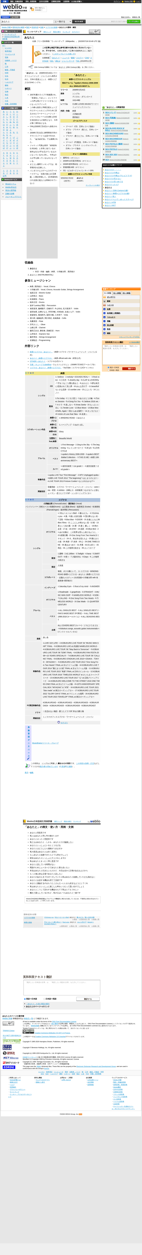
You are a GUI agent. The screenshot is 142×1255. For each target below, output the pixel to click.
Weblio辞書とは (15, 1080)
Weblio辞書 (35, 1026)
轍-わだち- (84, 513)
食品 (6, 95)
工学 (6, 67)
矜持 (108, 329)
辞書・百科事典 (11, 104)
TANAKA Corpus (8, 1031)
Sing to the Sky (83, 445)
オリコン (75, 158)
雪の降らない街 (91, 516)
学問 (6, 73)
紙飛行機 (64, 535)
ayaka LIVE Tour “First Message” (62, 475)
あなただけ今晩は (112, 173)
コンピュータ (10, 54)
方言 (6, 101)
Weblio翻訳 (117, 1087)
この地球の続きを (73, 548)
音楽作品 (35, 27)
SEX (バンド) (110, 112)
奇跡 (67, 542)
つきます (57, 848)
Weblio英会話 (10, 187)
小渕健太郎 (76, 114)
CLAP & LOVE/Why (91, 380)
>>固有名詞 (63, 926)
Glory (61, 431)
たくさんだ (56, 883)
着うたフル (79, 136)
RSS (80, 1114)
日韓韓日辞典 (56, 1)
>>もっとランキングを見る (129, 337)
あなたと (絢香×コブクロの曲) (117, 193)
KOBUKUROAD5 (57, 706)
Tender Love (68, 408)
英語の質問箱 (10, 190)
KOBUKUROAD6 (73, 706)
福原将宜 (80, 507)
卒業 (81, 545)
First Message (68, 445)
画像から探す (40, 1082)
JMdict (38, 1066)
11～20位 (117, 293)
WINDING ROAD (67, 178)
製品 (28, 27)
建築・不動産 (10, 70)
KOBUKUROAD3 (81, 702)
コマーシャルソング (40, 110)
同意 (39, 833)
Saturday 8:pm (65, 586)
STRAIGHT (88, 592)
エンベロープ (89, 548)
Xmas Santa (81, 405)
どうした (42, 848)
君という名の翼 (64, 526)
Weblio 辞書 (128, 1)
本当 (31, 871)
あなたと (81, 418)
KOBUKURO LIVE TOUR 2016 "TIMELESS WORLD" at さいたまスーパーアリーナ (71, 674)
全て (3, 45)
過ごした (53, 886)
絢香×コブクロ (75, 79)
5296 (96, 595)
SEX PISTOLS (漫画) (114, 144)
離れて (32, 893)
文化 (6, 76)
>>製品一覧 (73, 926)
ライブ (42, 95)
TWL (78, 61)
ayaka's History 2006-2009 (86, 83)
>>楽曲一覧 (95, 919)
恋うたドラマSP (63, 493)
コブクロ (60, 487)
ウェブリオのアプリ (43, 1080)
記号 (4, 176)
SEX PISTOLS (111, 149)
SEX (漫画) (109, 123)
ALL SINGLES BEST (68, 610)
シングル (87, 79)
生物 (6, 91)
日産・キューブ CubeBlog (40, 365)
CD (76, 126)
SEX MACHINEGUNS (114, 133)
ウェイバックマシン (61, 365)
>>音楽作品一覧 (84, 919)
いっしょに (41, 845)
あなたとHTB (110, 202)
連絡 (50, 848)
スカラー (79, 58)
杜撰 (108, 309)
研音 (54, 490)
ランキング (66, 32)
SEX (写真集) (110, 118)
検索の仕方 (14, 1082)
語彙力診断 (9, 194)
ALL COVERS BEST (66, 625)
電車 (6, 57)
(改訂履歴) (54, 1024)
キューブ (53, 107)
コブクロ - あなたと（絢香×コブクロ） (46, 368)
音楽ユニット (41, 79)
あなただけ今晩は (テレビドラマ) (118, 176)
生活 (6, 79)
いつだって (65, 886)
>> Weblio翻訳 (134, 342)
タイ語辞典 (117, 1099)
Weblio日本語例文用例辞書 (39, 821)
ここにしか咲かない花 (80, 523)
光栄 (57, 880)
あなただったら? (112, 184)
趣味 (6, 85)
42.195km (70, 554)
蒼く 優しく (85, 526)
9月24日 (82, 90)
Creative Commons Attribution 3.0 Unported (50, 1036)
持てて (52, 880)
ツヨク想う (72, 398)
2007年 (67, 181)
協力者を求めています (49, 766)
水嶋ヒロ (69, 490)
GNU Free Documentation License (64, 1021)
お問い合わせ (66, 1080)
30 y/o (88, 448)
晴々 (67, 557)
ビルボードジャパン (76, 170)
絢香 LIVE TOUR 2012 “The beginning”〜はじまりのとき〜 (73, 478)
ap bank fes (40, 139)
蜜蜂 (61, 554)
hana (89, 554)
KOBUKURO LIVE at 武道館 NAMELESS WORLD (76, 646)
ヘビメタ (110, 305)
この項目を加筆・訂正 (85, 763)
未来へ (84, 414)
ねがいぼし (79, 425)
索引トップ (47, 32)
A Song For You (74, 401)
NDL (52, 61)
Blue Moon (81, 408)
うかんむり (111, 317)
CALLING (63, 598)
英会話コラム (10, 184)
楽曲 (42, 27)
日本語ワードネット (30, 1057)
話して (40, 864)
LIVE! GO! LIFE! (51, 643)
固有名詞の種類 (18, 27)
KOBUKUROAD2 (65, 702)
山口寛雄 (65, 507)
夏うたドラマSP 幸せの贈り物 (71, 711)
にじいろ (88, 389)
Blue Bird (92, 529)
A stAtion (61, 490)
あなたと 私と (110, 196)
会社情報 (90, 1082)
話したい (58, 874)
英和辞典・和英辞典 (120, 1084)
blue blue (70, 519)
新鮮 (108, 301)
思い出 (72, 886)
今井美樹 (78, 577)
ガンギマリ (111, 297)
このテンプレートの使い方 (64, 54)
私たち (32, 842)
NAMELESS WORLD (82, 595)
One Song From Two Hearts (82, 598)
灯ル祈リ (91, 545)
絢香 (74, 111)
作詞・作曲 (65, 111)
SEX (107, 160)
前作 (39, 107)
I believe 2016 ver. (91, 401)
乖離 (108, 321)
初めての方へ (125, 17)
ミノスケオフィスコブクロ (54, 717)
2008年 (75, 90)
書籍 (73, 58)
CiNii (87, 58)
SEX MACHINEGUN (113, 139)
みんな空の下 (81, 386)
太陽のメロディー (66, 577)
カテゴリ (64, 723)
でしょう (64, 855)
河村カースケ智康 (46, 507)
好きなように (75, 883)
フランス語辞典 (118, 1094)
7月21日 (39, 133)
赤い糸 (45, 637)
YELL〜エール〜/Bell (68, 513)
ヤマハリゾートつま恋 (39, 136)
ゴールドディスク (80, 121)
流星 (82, 529)
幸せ (59, 855)
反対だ (54, 852)
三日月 (63, 380)
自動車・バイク (11, 60)
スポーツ (8, 88)
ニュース (65, 58)
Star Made (81, 601)
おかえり (85, 383)
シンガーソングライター (81, 493)
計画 (71, 871)
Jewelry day (74, 380)
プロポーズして (50, 877)
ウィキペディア (34, 32)
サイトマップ (14, 1092)
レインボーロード (76, 448)
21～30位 (126, 293)
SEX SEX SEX (111, 154)
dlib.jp (57, 61)
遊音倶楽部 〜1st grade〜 (72, 466)
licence (46, 1068)
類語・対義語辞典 (16, 1)
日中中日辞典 (43, 1)
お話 (39, 880)
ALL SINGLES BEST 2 (79, 86)
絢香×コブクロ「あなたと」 (41, 352)
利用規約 (13, 1087)
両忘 (59, 548)
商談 (31, 867)
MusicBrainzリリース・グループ (45, 743)
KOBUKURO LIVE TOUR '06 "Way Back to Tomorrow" (66, 649)
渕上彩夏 (110, 325)
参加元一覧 (136, 17)
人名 (6, 98)
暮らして (39, 893)
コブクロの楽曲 (51, 27)
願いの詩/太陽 (76, 516)
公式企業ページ (92, 1080)
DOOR (80, 519)
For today (61, 398)
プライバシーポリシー (17, 1089)
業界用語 (8, 51)
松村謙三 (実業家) (113, 313)
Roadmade (63, 592)
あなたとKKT (110, 205)
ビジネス (8, 48)
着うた (84, 130)
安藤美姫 (51, 487)
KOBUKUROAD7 (88, 706)
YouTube (67, 368)
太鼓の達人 (38, 180)
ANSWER (95, 586)
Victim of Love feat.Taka (68, 414)
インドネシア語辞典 (120, 1096)
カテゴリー (76, 32)
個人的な (39, 874)
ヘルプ (138, 1)
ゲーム (36, 174)
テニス (54, 858)
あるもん (78, 871)
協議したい (68, 842)
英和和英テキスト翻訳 (37, 977)
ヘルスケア (9, 82)
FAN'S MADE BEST (66, 613)
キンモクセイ (93, 411)
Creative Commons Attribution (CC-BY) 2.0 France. (52, 1033)
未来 (75, 542)
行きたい (46, 871)
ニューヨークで (45, 867)
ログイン (117, 1)
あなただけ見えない (113, 179)
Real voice (65, 922)
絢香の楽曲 (28, 922)
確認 (108, 333)
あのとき (40, 877)
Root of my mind (81, 586)
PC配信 (78, 142)
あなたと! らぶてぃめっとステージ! (119, 199)
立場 (44, 874)
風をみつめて (70, 545)
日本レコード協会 (86, 126)
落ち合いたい (64, 867)
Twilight (81, 554)
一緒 (75, 893)
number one (75, 389)
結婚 (42, 855)
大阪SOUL (76, 557)
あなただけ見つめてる (114, 182)
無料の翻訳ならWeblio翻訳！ (40, 9)
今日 (60, 871)
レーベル (64, 104)
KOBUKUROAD (49, 702)
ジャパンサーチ (68, 61)
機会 (46, 880)
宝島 (61, 519)
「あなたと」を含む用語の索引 (38, 1004)
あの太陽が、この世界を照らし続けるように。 (78, 532)
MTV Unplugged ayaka (89, 475)
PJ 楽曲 (69, 766)
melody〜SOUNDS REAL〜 (78, 377)
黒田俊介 (76, 117)
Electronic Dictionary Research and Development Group (96, 1066)
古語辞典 (66, 1)
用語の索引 (57, 32)
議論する (40, 883)
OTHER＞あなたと (37, 361)
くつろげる (56, 845)
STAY (74, 529)
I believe (60, 377)
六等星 (60, 565)
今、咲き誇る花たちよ (78, 538)
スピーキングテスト (13, 197)
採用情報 (90, 1084)
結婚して (77, 877)
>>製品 (74, 919)
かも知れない (89, 877)
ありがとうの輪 (86, 398)
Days (86, 557)
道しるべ (69, 405)
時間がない (50, 864)
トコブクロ (83, 571)
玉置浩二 (53, 438)
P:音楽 (62, 766)
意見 (35, 852)
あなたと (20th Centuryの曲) (69, 67)
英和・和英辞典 (30, 1)
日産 (48, 107)
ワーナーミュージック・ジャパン (81, 352)
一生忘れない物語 (50, 711)
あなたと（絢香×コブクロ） (41, 358)
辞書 (4, 1)
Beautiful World (65, 438)
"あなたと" (56, 58)
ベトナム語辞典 (118, 1101)
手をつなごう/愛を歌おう (68, 383)
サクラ (59, 405)
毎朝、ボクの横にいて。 (68, 571)
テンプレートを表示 (93, 185)
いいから (66, 883)
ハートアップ (66, 425)
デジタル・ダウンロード (82, 97)
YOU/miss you (49, 917)
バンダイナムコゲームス (40, 171)
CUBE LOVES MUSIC (81, 104)
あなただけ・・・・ (113, 170)
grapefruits (76, 592)
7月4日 (43, 126)
